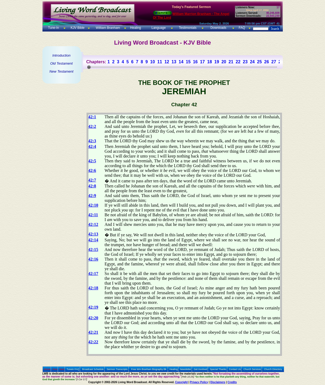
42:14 (93, 240)
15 (188, 62)
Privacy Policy (199, 382)
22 (238, 62)
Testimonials (188, 28)
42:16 (93, 259)
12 (167, 62)
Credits (232, 382)
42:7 (92, 180)
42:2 (92, 126)
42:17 (93, 273)
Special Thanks (218, 369)
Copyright (181, 382)
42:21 (93, 332)
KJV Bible (77, 28)
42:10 (93, 205)
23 (245, 62)
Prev (55, 369)
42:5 (92, 161)
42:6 (92, 170)
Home (47, 369)
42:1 (92, 117)
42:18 (93, 288)
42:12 (93, 224)
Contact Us (235, 369)
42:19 (93, 307)
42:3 (92, 141)
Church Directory (273, 369)
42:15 (93, 249)
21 (231, 62)
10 (152, 62)
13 (173, 62)
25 (259, 62)
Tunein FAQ (72, 369)
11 (159, 62)
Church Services (252, 369)
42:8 (92, 186)
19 (216, 62)
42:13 (93, 234)
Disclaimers (217, 382)
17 (202, 62)
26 (266, 62)
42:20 (93, 318)
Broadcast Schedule (93, 369)
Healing (135, 28)
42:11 (93, 215)
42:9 (92, 195)
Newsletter (185, 369)
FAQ (242, 28)
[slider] (89, 67)
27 (273, 62)
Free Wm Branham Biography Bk (148, 369)
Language (158, 28)
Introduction (61, 55)
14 (181, 62)
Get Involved (200, 369)
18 (209, 62)
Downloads (218, 28)
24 (252, 62)
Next (61, 369)
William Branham (107, 28)
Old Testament (61, 63)
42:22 (93, 342)
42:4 (92, 146)
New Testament (61, 71)
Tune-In (53, 28)
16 (195, 62)
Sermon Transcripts (117, 369)
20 (223, 62)
